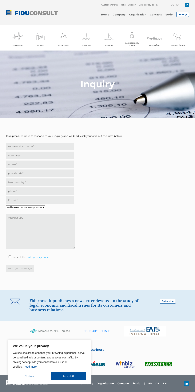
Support (132, 4)
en (177, 4)
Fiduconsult (32, 12)
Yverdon (86, 46)
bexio (169, 14)
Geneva (109, 46)
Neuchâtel (155, 46)
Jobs (123, 4)
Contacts (156, 14)
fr (166, 4)
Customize (31, 376)
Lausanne (63, 46)
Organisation (137, 14)
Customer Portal (109, 4)
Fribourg (18, 46)
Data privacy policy (148, 4)
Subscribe (168, 301)
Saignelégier (177, 46)
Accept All (68, 376)
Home (105, 14)
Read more (30, 366)
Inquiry (182, 14)
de (172, 4)
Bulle (40, 46)
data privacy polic (38, 257)
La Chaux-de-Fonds (132, 44)
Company (119, 14)
